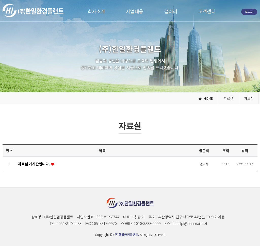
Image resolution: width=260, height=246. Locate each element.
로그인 (249, 11)
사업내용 (134, 11)
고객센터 (207, 11)
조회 (225, 150)
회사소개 (96, 11)
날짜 (244, 150)
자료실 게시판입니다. (34, 163)
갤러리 (170, 11)
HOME (206, 98)
